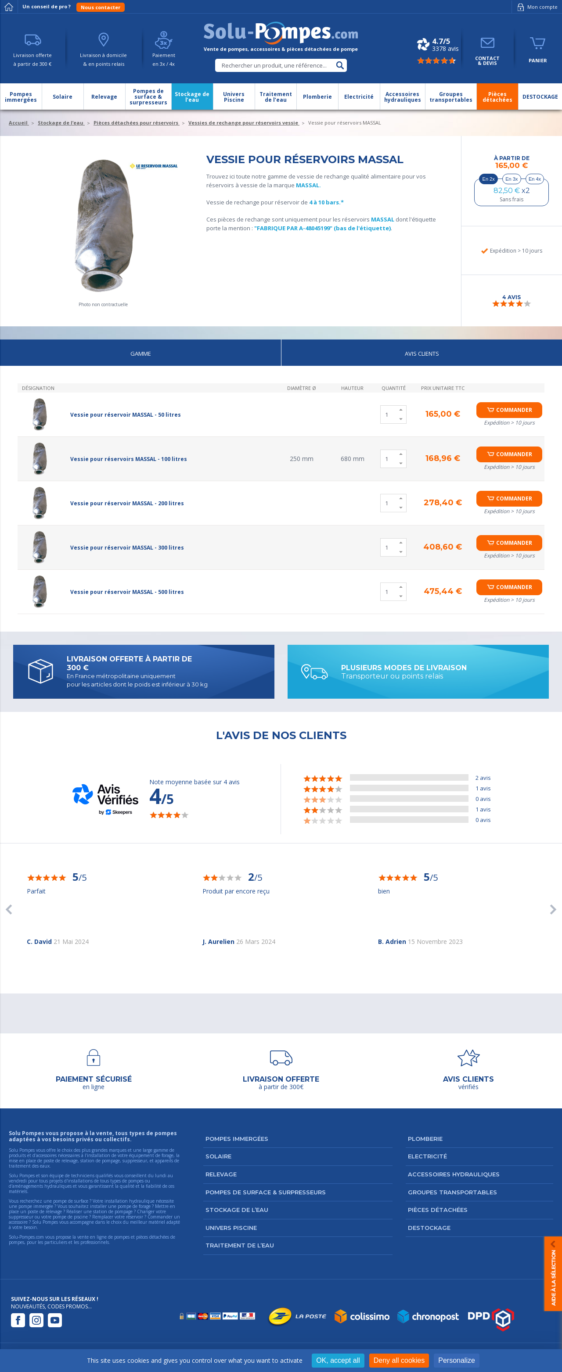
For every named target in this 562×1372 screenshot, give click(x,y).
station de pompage (113, 1211)
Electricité (427, 1156)
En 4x (535, 179)
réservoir (134, 1217)
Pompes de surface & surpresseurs (265, 1192)
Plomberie (425, 1138)
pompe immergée (35, 1206)
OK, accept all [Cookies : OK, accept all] (338, 1360)
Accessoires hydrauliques (454, 1174)
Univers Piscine (231, 1227)
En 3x (511, 179)
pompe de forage (134, 1206)
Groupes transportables (452, 1192)
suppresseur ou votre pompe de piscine (48, 1217)
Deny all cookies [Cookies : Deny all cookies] (399, 1360)
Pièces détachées (438, 1209)
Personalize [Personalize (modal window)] (456, 1360)
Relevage (221, 1174)
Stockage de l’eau (236, 1209)
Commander (514, 410)
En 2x (489, 179)
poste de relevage (45, 1211)
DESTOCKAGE (429, 1227)
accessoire (18, 1222)
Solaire (218, 1156)
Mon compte (536, 7)
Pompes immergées (236, 1138)
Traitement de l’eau (239, 1245)
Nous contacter (100, 7)
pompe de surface (70, 1201)
